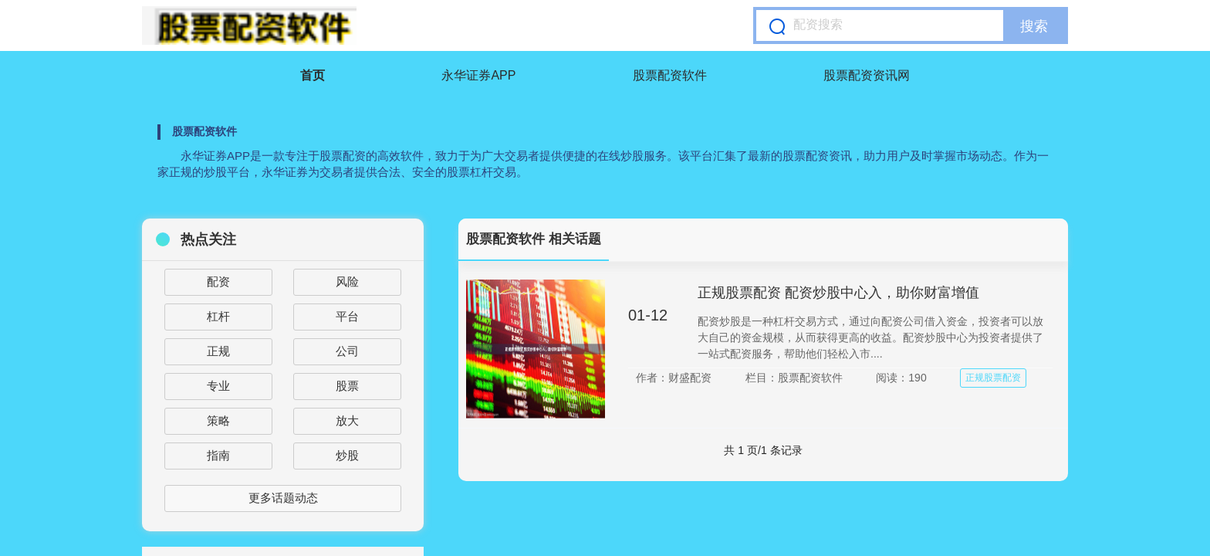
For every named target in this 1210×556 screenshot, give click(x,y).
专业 (218, 385)
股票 (347, 385)
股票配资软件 (670, 75)
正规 (218, 351)
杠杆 (218, 316)
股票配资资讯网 (866, 75)
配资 (218, 281)
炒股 (347, 455)
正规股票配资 (993, 377)
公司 (347, 351)
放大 (347, 420)
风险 (347, 281)
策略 (218, 420)
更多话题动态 (283, 497)
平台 (347, 316)
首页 (312, 75)
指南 (218, 455)
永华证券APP (478, 75)
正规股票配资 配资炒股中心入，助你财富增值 (838, 292)
